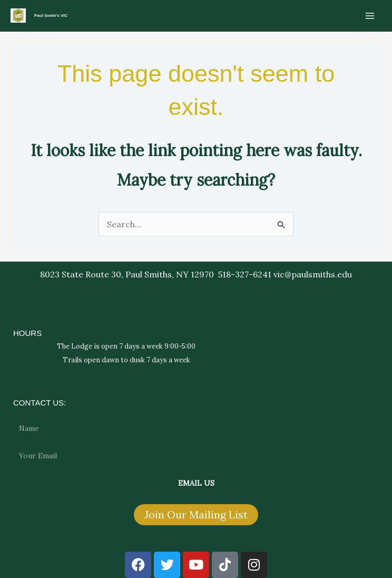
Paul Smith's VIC (50, 15)
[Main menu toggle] (369, 15)
